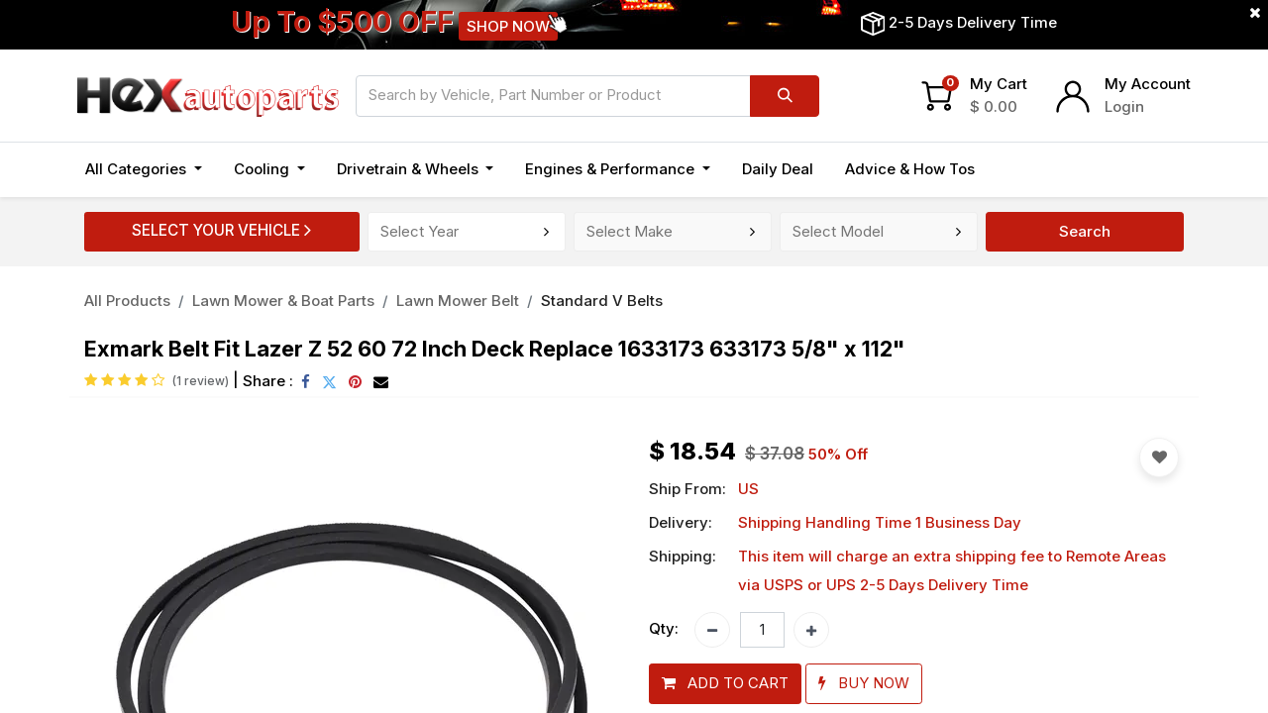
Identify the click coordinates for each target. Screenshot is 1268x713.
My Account (1148, 83)
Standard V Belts (602, 300)
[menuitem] (777, 170)
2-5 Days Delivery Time (973, 22)
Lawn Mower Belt (457, 300)
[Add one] (811, 630)
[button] (725, 683)
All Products (127, 300)
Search (1084, 231)
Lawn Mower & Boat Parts (283, 300)
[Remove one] (712, 630)
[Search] (784, 96)
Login (1124, 106)
